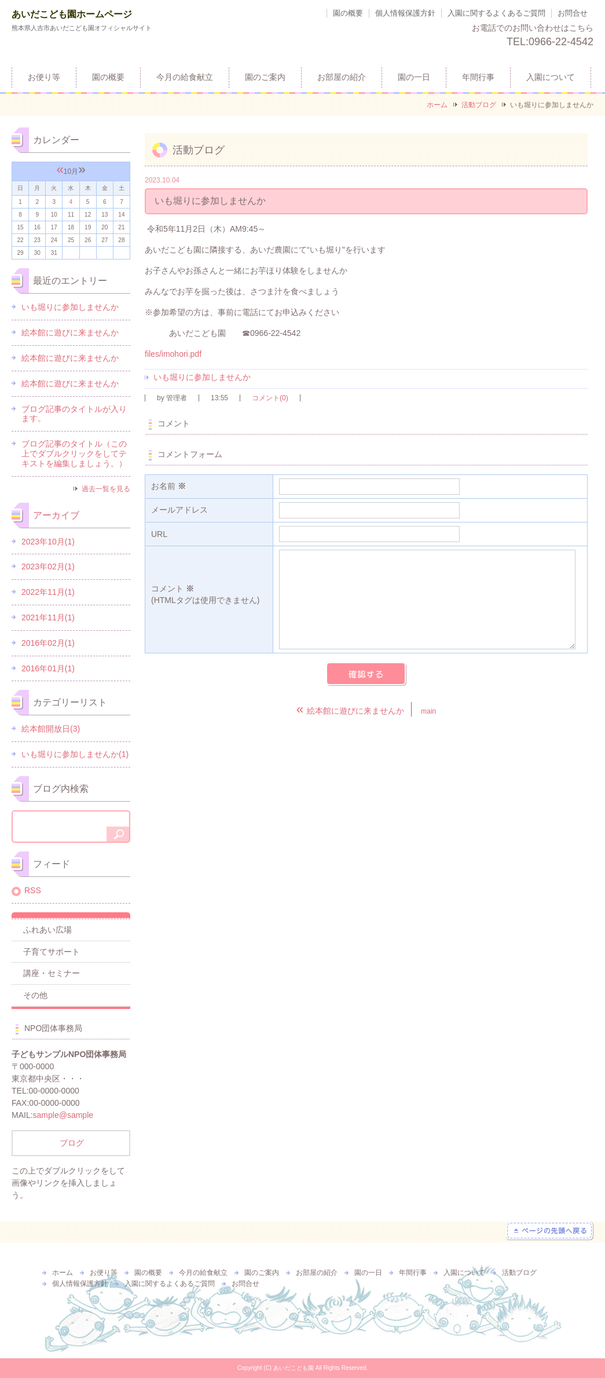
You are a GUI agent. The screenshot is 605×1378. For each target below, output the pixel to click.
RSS (32, 890)
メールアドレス (179, 509)
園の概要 (348, 13)
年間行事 (478, 77)
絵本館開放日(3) (50, 728)
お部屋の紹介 (341, 77)
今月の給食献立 (184, 77)
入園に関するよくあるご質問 (496, 13)
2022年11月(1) (48, 592)
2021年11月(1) (48, 617)
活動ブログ (478, 105)
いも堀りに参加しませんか (202, 377)
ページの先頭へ (549, 1231)
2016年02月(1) (48, 643)
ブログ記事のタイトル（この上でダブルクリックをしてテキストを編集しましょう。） (74, 453)
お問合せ (573, 13)
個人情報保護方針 (405, 13)
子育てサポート (51, 951)
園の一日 (414, 77)
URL (159, 534)
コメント (209, 595)
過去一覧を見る (106, 489)
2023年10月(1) (48, 541)
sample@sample (63, 1115)
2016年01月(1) (48, 668)
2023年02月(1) (48, 566)
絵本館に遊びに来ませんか (70, 332)
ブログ (71, 1142)
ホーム (437, 105)
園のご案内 (265, 77)
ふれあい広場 (47, 929)
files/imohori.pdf (173, 354)
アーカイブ (56, 515)
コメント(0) (270, 398)
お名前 (168, 486)
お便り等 (44, 77)
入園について (550, 77)
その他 (35, 995)
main (428, 711)
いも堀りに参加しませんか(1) (75, 754)
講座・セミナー (51, 973)
